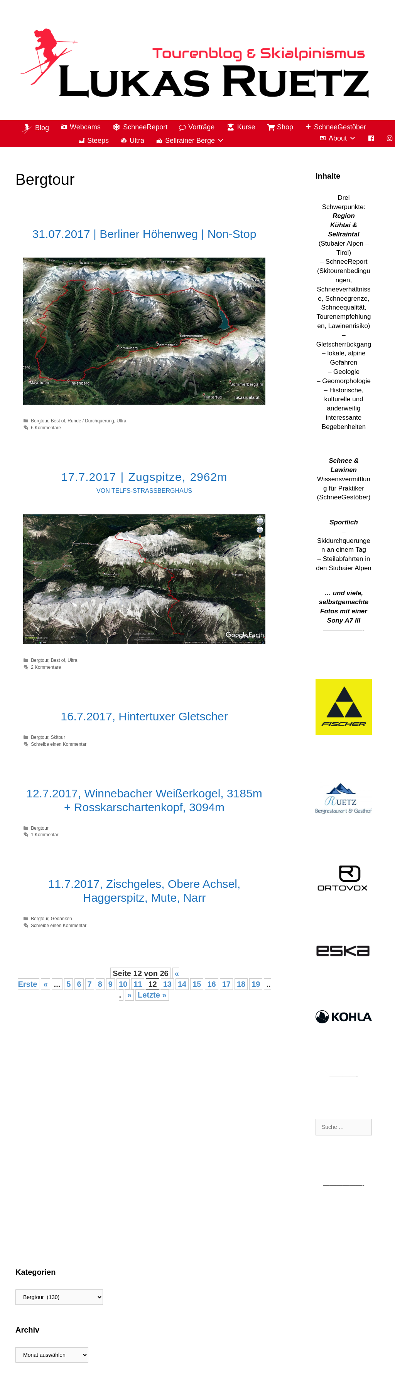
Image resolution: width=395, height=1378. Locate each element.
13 (167, 984)
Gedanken (61, 918)
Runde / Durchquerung (91, 421)
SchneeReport (145, 127)
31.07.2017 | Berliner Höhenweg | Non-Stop (144, 234)
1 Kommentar (44, 834)
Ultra (137, 140)
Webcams (85, 127)
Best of (58, 421)
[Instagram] (389, 138)
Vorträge (201, 127)
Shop (285, 127)
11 (137, 984)
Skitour (58, 737)
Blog (42, 127)
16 (211, 984)
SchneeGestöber (340, 127)
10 (123, 984)
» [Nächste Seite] (129, 995)
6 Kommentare (46, 427)
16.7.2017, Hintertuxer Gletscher (144, 716)
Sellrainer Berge (194, 141)
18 (241, 984)
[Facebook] (371, 138)
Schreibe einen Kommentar (58, 744)
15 (196, 984)
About (342, 138)
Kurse (246, 127)
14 (182, 984)
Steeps (98, 140)
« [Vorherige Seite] (45, 984)
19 (256, 984)
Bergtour (39, 421)
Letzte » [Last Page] (152, 995)
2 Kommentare (46, 667)
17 (226, 984)
